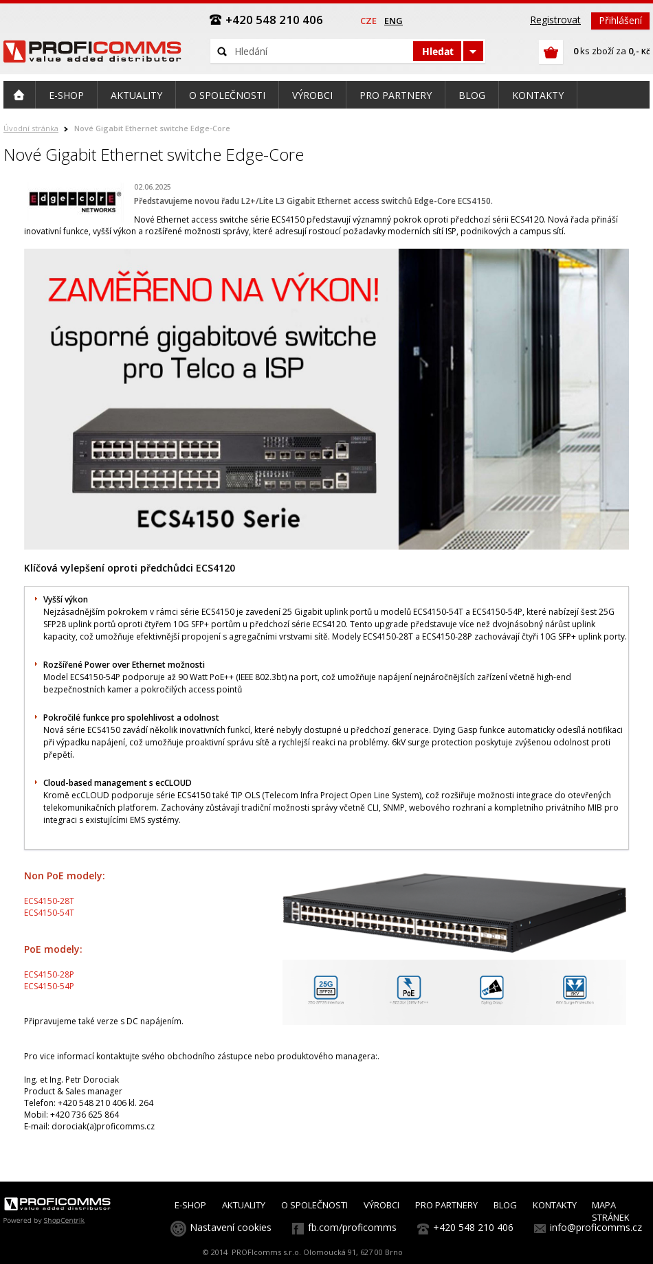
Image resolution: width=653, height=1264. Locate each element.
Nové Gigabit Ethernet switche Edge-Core (152, 128)
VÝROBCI (381, 1205)
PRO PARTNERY (446, 1205)
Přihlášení (620, 20)
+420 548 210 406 (473, 1227)
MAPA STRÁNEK (611, 1211)
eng (393, 20)
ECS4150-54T (49, 912)
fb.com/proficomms (352, 1227)
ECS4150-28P (49, 974)
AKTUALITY (243, 1205)
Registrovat (555, 19)
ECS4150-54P (49, 986)
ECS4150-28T (49, 901)
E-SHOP (190, 1205)
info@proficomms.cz (596, 1227)
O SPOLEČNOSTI (314, 1205)
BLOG (505, 1205)
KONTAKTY (555, 1205)
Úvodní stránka (30, 128)
